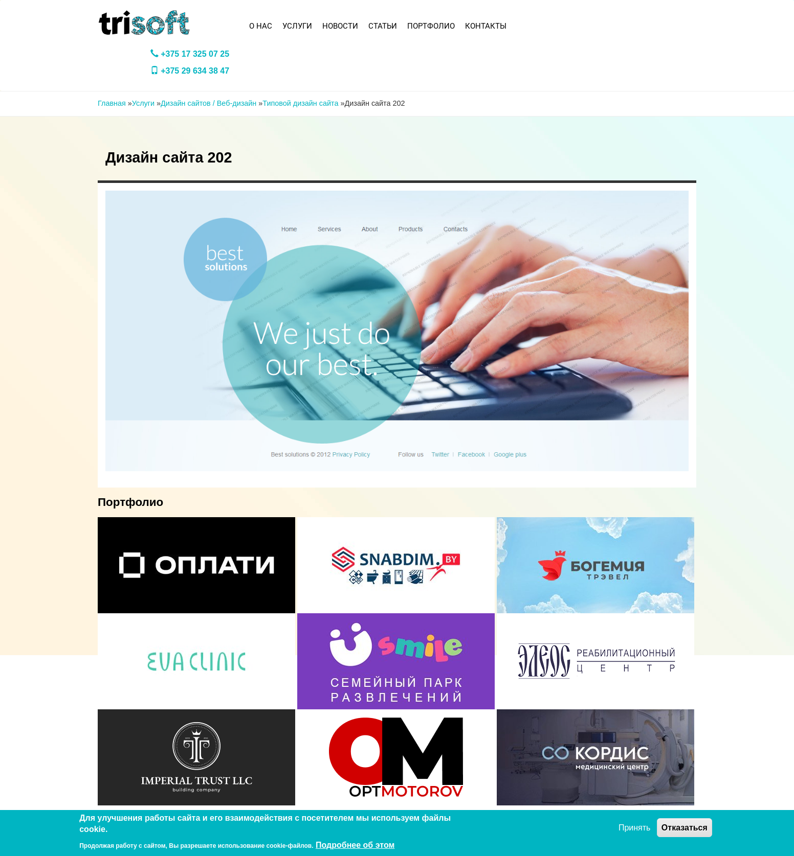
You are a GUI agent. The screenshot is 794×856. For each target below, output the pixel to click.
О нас (260, 26)
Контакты (485, 26)
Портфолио (431, 26)
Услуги (297, 26)
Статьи (382, 26)
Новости (340, 26)
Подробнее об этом (355, 845)
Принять (635, 827)
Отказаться (684, 827)
